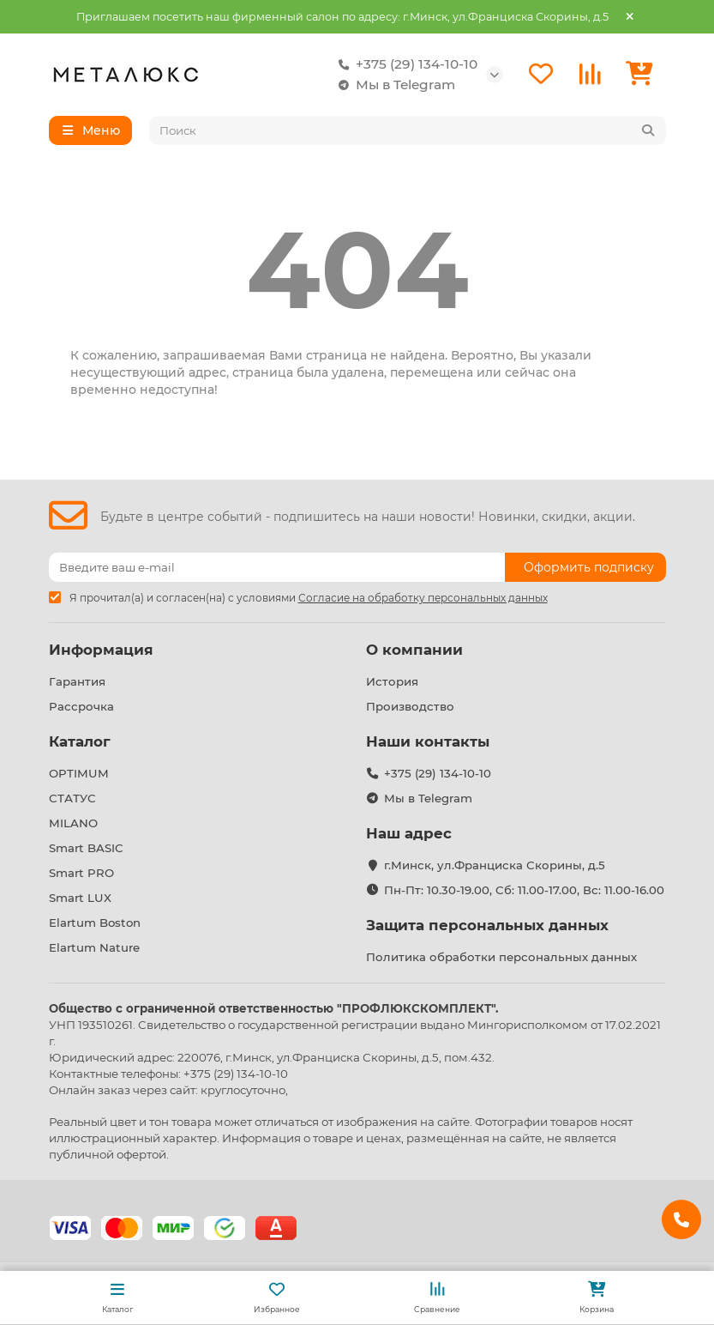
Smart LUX (80, 898)
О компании (414, 649)
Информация (101, 649)
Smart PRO (81, 873)
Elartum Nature (94, 947)
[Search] (407, 130)
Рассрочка (81, 706)
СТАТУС (72, 798)
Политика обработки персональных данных (501, 957)
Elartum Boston (95, 922)
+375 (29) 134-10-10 (404, 64)
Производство (410, 706)
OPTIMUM (79, 773)
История (392, 681)
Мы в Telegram (393, 85)
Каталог (80, 741)
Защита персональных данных (487, 925)
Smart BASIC (86, 848)
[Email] (277, 567)
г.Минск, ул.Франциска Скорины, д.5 (494, 865)
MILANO (73, 823)
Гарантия (77, 681)
